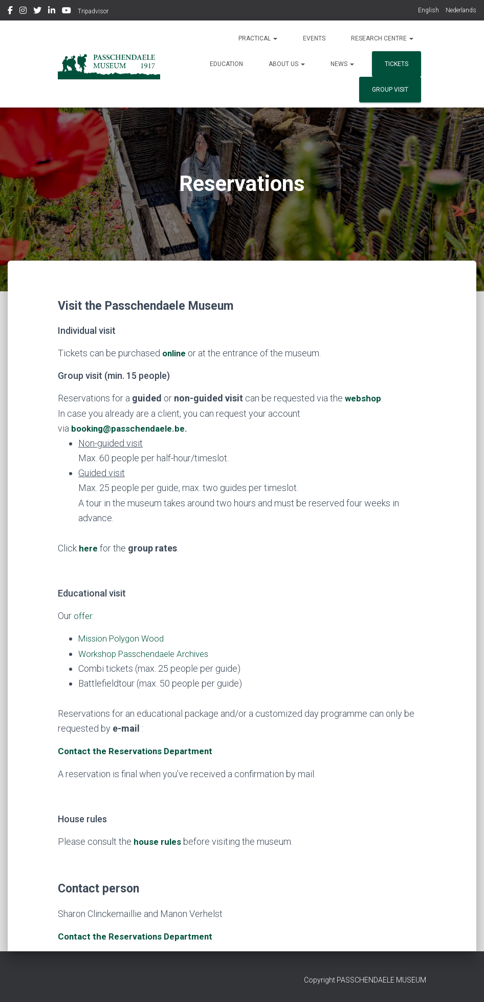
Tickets (396, 64)
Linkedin (51, 12)
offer (83, 615)
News (342, 64)
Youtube (66, 12)
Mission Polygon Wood (124, 638)
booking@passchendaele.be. (132, 428)
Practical (257, 38)
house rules (158, 841)
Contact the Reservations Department (137, 935)
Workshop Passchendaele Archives (148, 653)
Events (314, 38)
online (175, 353)
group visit (390, 89)
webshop (363, 398)
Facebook (10, 12)
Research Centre (382, 38)
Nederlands (461, 10)
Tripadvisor (93, 11)
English (428, 10)
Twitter (37, 12)
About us (287, 64)
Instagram (23, 12)
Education (226, 64)
